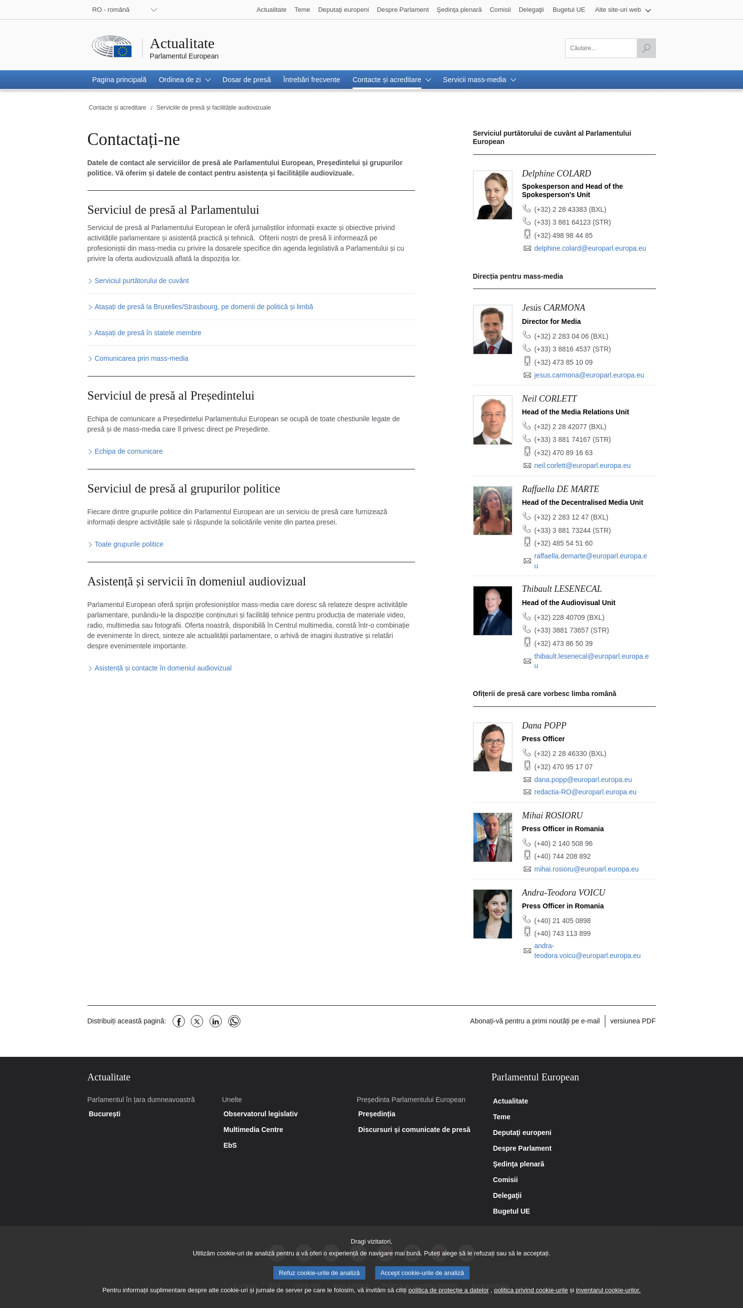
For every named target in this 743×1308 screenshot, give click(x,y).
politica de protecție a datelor (448, 1296)
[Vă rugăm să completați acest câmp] (610, 48)
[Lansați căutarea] (646, 48)
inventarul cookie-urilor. (608, 1296)
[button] (622, 9)
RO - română (111, 9)
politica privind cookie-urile (531, 1296)
